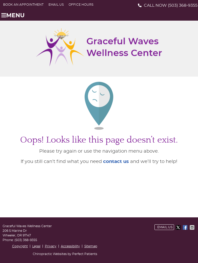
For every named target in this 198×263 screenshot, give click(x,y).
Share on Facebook (185, 227)
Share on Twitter (179, 227)
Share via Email (192, 227)
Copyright (20, 246)
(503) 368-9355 (182, 5)
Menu (12, 15)
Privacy (50, 246)
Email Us (56, 4)
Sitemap (90, 246)
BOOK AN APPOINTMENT (23, 4)
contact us (116, 161)
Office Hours (81, 4)
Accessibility (70, 246)
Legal (36, 246)
